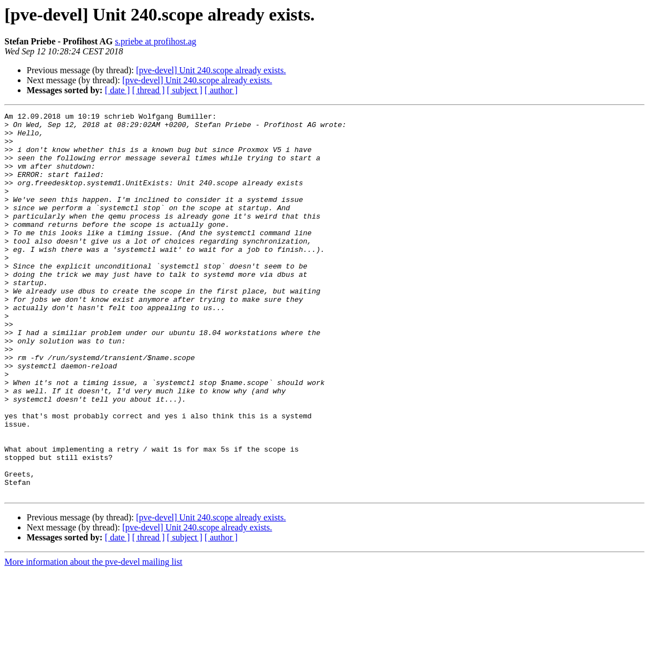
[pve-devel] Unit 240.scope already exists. (211, 70)
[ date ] (117, 90)
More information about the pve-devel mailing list (93, 638)
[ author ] (221, 90)
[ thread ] (148, 90)
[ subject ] (184, 90)
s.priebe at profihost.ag (155, 41)
